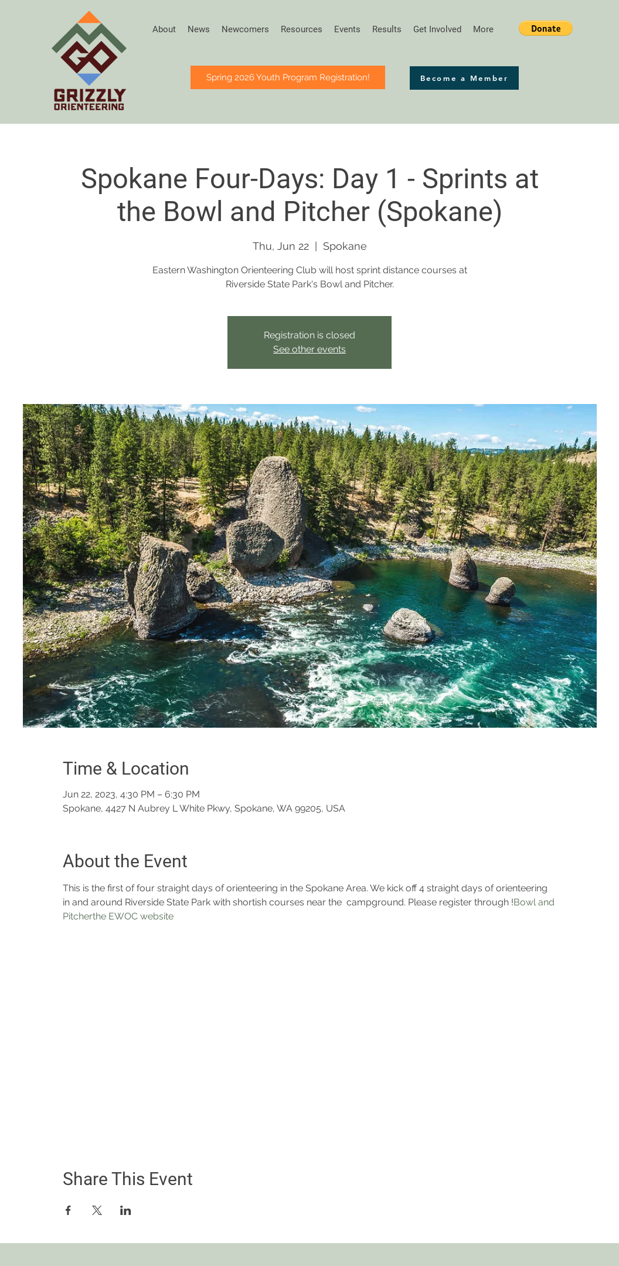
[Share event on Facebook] (68, 1210)
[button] (546, 28)
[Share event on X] (97, 1210)
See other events (309, 349)
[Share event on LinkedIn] (125, 1210)
